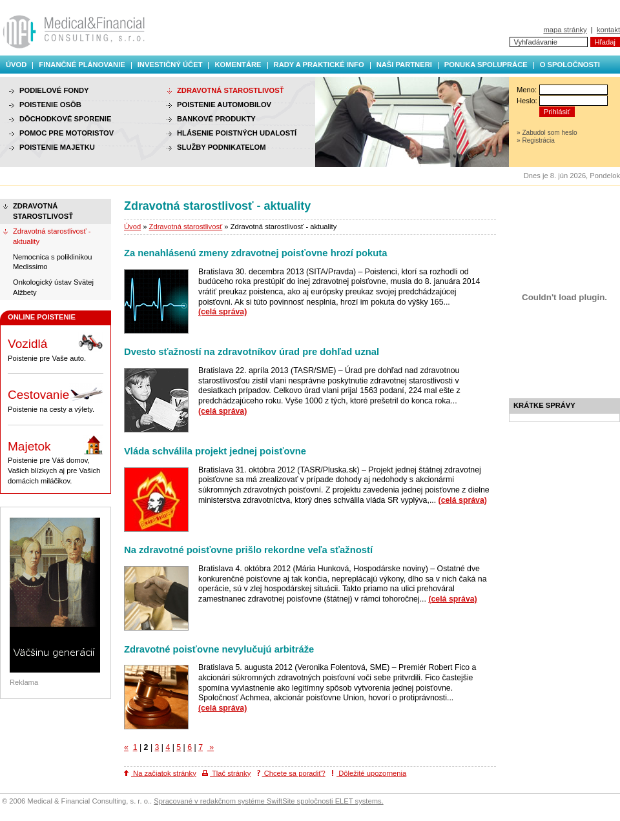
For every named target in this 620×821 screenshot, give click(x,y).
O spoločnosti (570, 64)
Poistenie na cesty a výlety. (55, 398)
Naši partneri (404, 64)
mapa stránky (564, 30)
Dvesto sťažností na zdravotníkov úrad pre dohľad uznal (251, 352)
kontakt (608, 30)
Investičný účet (170, 64)
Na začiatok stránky (160, 773)
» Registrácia (536, 140)
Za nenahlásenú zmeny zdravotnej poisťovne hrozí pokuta (255, 253)
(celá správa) (222, 311)
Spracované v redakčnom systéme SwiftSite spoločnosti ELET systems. (268, 801)
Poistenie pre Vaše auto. (55, 347)
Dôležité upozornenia (368, 773)
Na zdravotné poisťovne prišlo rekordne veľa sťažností (248, 550)
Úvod (16, 64)
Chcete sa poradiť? (291, 773)
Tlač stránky (226, 773)
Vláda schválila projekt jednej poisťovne (215, 451)
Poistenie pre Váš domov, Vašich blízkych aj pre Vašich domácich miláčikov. (55, 460)
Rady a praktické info (319, 64)
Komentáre (237, 64)
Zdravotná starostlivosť (186, 226)
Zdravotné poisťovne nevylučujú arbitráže (219, 649)
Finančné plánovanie (82, 64)
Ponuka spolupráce (486, 64)
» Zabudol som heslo (547, 132)
